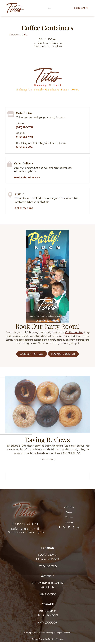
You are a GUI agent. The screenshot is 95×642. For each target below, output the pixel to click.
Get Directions (24, 208)
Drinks (24, 34)
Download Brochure (63, 354)
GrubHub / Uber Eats (27, 177)
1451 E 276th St (47, 610)
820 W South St (47, 554)
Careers (69, 517)
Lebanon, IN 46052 (47, 559)
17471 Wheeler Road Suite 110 (47, 582)
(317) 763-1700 (47, 594)
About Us (69, 507)
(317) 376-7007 (25, 146)
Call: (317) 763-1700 (31, 354)
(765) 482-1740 (47, 566)
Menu (69, 512)
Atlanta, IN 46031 (47, 615)
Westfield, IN (47, 587)
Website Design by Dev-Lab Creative (47, 639)
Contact (69, 522)
